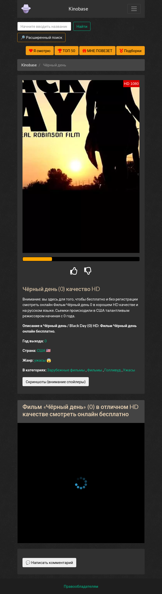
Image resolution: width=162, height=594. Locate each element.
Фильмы (95, 370)
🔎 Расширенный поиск (41, 37)
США (41, 350)
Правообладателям (81, 586)
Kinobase (78, 9)
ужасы (40, 360)
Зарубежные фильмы (66, 370)
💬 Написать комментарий (49, 562)
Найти (81, 26)
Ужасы (129, 370)
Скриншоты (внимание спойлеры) (56, 381)
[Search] (44, 26)
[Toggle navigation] (134, 9)
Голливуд (113, 370)
